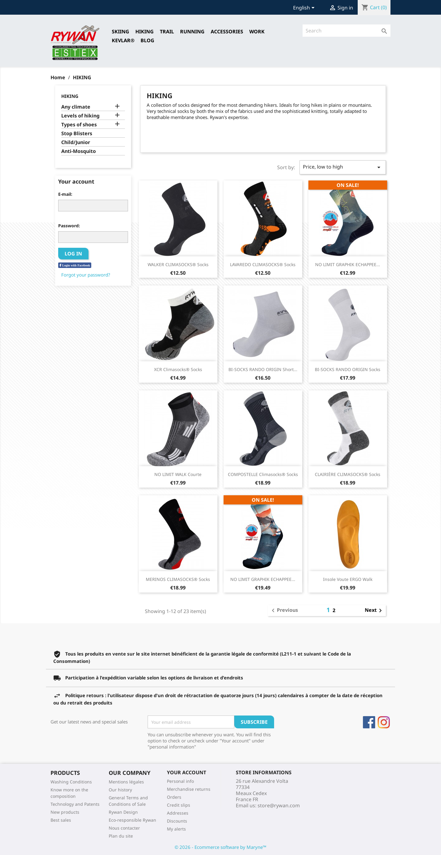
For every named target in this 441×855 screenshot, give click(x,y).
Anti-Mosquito (78, 151)
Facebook (369, 722)
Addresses (177, 813)
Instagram (384, 722)
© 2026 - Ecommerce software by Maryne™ (220, 847)
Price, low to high (343, 167)
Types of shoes (79, 124)
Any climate (75, 107)
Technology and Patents (75, 804)
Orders (174, 797)
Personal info (180, 781)
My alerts (176, 829)
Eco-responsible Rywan (132, 820)
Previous (284, 610)
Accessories (227, 31)
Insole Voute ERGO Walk (347, 579)
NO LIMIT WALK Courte (178, 474)
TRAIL (167, 31)
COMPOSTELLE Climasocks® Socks (263, 474)
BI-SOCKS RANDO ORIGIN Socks (347, 369)
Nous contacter (124, 828)
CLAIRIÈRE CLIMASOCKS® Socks (347, 474)
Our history (120, 790)
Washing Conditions (71, 782)
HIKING (144, 31)
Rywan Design (123, 812)
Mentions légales (126, 782)
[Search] (346, 30)
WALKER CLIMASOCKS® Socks (178, 264)
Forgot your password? (85, 275)
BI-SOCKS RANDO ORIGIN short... (262, 369)
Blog (147, 40)
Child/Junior (75, 142)
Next (374, 610)
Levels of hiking (80, 116)
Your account (186, 772)
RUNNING (192, 31)
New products (65, 812)
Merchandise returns (188, 789)
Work (257, 31)
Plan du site (121, 836)
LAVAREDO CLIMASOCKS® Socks (263, 264)
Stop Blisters (76, 133)
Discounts (177, 821)
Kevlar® (123, 40)
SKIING (120, 31)
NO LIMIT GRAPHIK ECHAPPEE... (347, 264)
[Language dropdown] (305, 8)
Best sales (61, 820)
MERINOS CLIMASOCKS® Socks (178, 579)
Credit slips (178, 805)
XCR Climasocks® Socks (178, 369)
